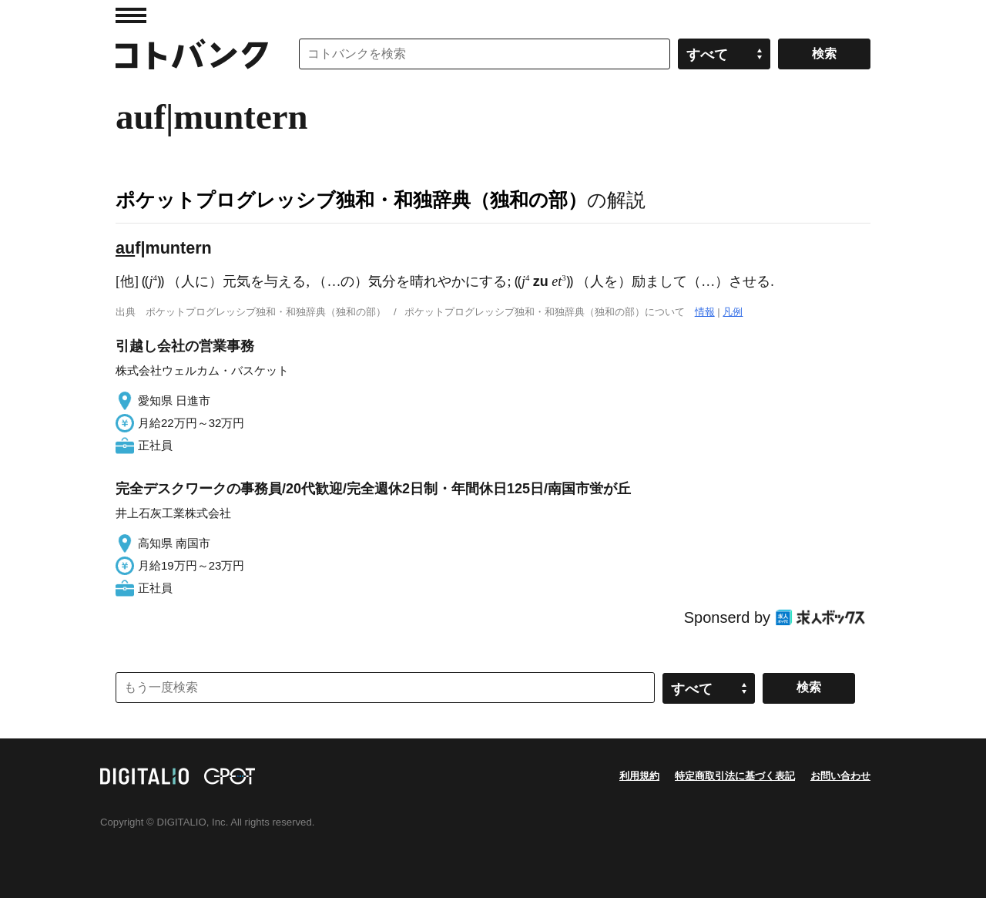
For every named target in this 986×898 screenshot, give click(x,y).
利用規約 (639, 776)
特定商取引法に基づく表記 (735, 776)
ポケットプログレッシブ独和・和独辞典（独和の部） (351, 199)
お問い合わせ (840, 776)
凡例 (733, 312)
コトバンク (192, 54)
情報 (705, 312)
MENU (131, 15)
